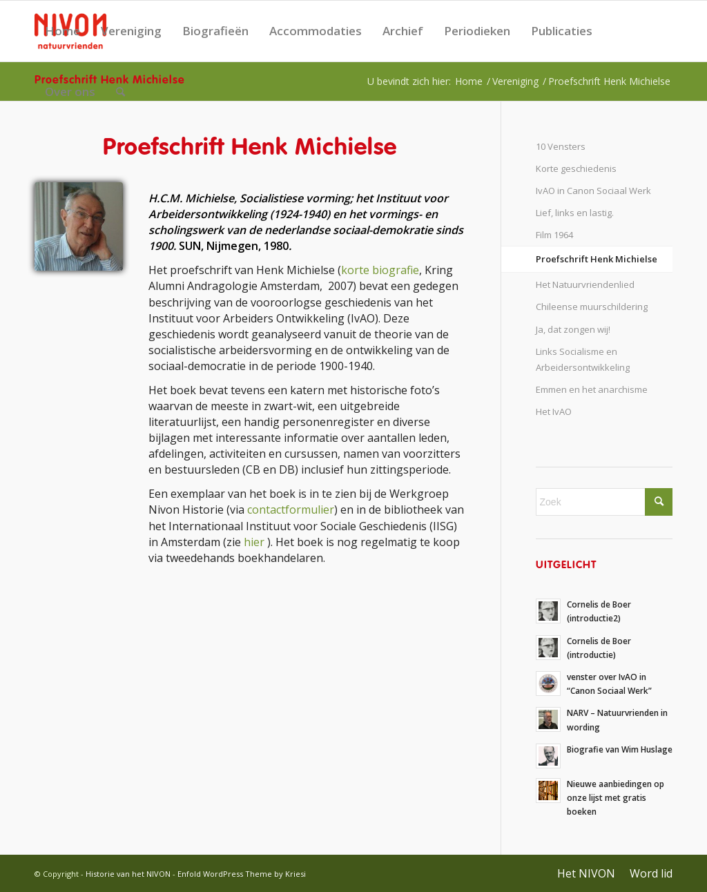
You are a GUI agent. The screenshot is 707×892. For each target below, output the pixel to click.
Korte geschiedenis (576, 168)
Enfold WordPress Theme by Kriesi (241, 874)
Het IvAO (554, 411)
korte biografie (380, 270)
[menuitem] (120, 91)
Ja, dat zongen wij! (573, 329)
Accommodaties (315, 31)
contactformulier (290, 509)
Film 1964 (554, 235)
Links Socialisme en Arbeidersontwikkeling (583, 359)
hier (254, 542)
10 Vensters (560, 146)
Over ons (70, 91)
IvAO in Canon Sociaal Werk (593, 190)
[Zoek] (120, 91)
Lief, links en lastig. (575, 212)
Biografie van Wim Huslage (619, 749)
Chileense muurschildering (592, 306)
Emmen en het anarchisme (592, 389)
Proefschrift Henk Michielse (596, 259)
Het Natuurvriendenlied (585, 284)
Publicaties (561, 31)
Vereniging (131, 31)
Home (62, 31)
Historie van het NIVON (128, 874)
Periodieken (477, 31)
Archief (402, 31)
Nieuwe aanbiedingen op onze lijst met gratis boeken (615, 797)
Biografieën (215, 31)
